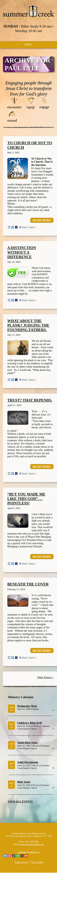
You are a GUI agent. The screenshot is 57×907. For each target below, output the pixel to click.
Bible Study (24, 781)
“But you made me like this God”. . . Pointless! (26, 498)
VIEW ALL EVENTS (20, 801)
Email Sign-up (21, 862)
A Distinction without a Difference (21, 252)
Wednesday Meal (27, 706)
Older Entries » (45, 677)
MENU (28, 44)
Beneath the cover (28, 584)
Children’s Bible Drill (29, 722)
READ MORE (42, 220)
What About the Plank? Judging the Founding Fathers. (28, 325)
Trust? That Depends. (29, 400)
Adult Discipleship (27, 762)
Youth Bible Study (27, 742)
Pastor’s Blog (37, 862)
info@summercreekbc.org (32, 844)
